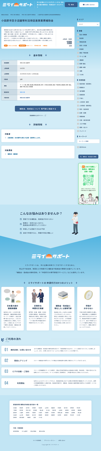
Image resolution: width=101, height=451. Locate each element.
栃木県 (65, 408)
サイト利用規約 (37, 440)
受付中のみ (82, 147)
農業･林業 (82, 67)
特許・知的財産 (84, 109)
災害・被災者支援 (84, 120)
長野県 (67, 410)
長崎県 (65, 415)
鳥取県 (67, 412)
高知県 (46, 415)
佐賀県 (59, 415)
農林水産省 (42, 431)
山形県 (46, 408)
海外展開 (82, 91)
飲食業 (81, 49)
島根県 (73, 412)
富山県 (41, 410)
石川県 (48, 410)
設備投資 (82, 95)
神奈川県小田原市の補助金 (29, 15)
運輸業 (81, 60)
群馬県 (72, 408)
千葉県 (15, 410)
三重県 (21, 412)
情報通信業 (82, 42)
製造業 (81, 38)
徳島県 (27, 415)
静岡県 (79, 410)
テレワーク (82, 131)
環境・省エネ (83, 127)
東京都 (21, 410)
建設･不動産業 (83, 53)
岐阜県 (73, 410)
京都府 (34, 412)
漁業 (80, 71)
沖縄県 (28, 417)
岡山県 (79, 412)
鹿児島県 (22, 417)
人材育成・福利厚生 (85, 106)
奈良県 (53, 412)
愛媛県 (40, 415)
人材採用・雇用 (84, 102)
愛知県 (15, 412)
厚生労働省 (33, 431)
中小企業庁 (25, 431)
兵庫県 (46, 412)
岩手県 (27, 408)
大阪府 (40, 412)
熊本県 (72, 415)
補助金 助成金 (4, 15)
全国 (34, 417)
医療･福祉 (82, 64)
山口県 (21, 415)
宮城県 (34, 408)
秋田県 (40, 408)
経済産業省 (16, 431)
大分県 (78, 415)
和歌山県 (60, 412)
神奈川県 (22, 92)
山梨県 (60, 410)
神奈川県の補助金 (15, 15)
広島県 (15, 415)
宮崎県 (15, 417)
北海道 (15, 408)
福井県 (54, 410)
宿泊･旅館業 (83, 35)
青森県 (21, 408)
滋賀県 (27, 412)
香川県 (34, 415)
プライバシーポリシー (49, 440)
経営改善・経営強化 (85, 84)
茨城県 (59, 408)
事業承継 (82, 116)
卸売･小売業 (83, 45)
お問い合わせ (61, 440)
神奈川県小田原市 (25, 98)
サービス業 (82, 56)
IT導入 (81, 98)
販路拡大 (82, 87)
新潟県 (35, 410)
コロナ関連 (82, 124)
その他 (81, 74)
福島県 (53, 408)
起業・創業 (82, 113)
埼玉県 (78, 408)
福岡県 (53, 415)
